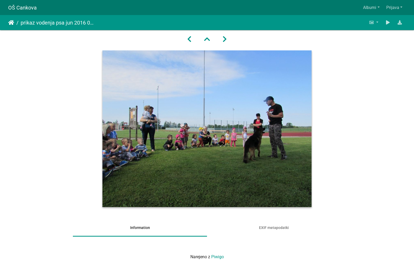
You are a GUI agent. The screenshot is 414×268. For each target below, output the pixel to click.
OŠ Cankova (22, 7)
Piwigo (217, 256)
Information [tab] (140, 228)
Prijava (392, 7)
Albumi (369, 7)
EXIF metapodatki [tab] (274, 228)
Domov (11, 23)
